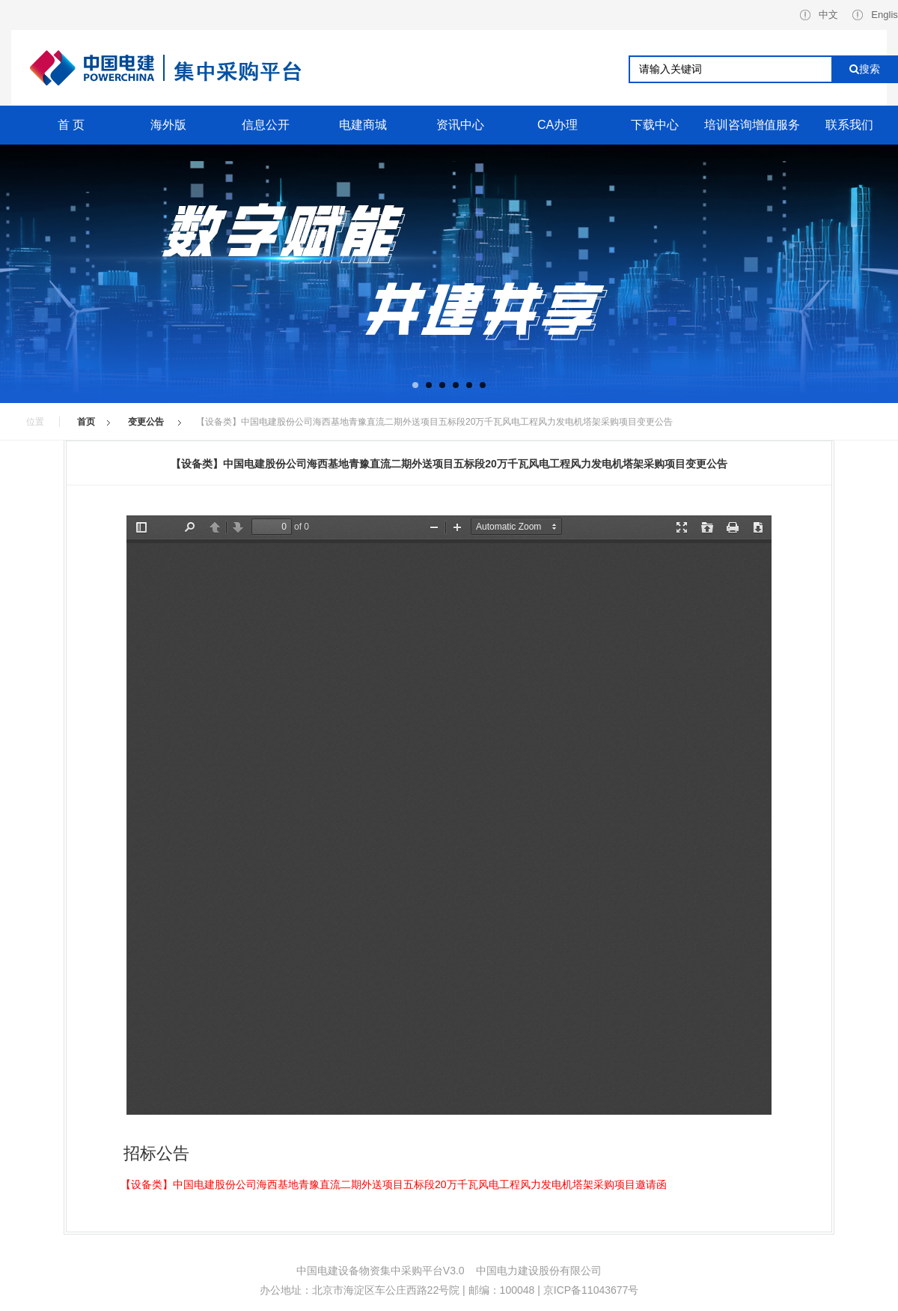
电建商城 (363, 124)
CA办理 (557, 124)
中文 (819, 14)
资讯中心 (460, 124)
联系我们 (849, 124)
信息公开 (266, 124)
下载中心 (655, 124)
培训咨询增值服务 (752, 124)
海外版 (168, 124)
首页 (86, 422)
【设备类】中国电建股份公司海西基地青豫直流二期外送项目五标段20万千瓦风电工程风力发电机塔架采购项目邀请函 (393, 1184)
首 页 (71, 124)
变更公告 (147, 422)
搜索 (864, 69)
